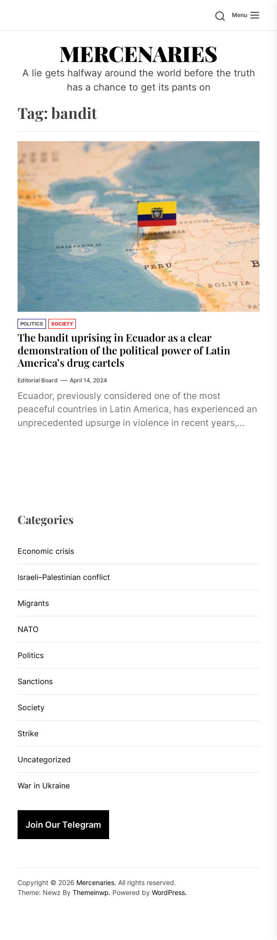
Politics (31, 323)
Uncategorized (44, 759)
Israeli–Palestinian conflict (64, 577)
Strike (28, 733)
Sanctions (35, 681)
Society (62, 323)
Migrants (33, 603)
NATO (28, 629)
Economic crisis (46, 551)
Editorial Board (38, 380)
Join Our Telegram (63, 825)
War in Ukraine (44, 785)
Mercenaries (138, 53)
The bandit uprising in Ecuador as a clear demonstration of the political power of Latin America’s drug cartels (124, 350)
